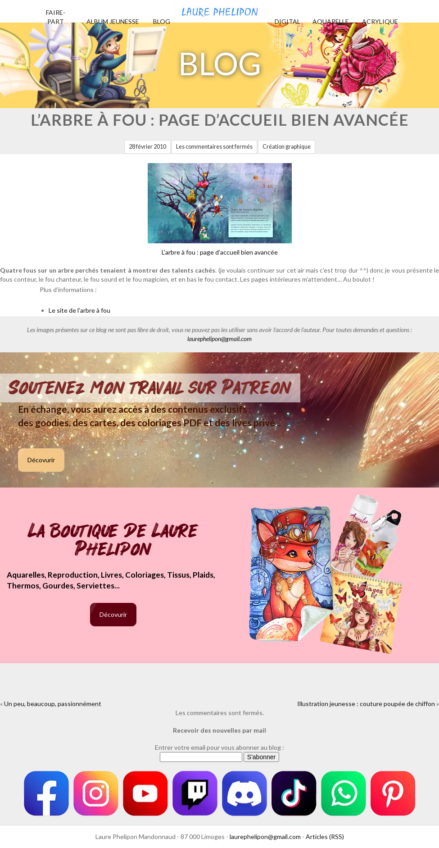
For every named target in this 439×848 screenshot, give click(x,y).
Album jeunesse (112, 21)
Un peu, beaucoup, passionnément (52, 703)
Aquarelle (330, 21)
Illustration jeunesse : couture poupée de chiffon (366, 703)
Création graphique (286, 146)
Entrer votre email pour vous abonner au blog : (219, 747)
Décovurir (41, 460)
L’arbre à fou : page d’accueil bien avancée (220, 209)
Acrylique (380, 21)
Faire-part (55, 17)
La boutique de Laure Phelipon (113, 541)
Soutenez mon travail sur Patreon (150, 388)
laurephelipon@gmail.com (219, 338)
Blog (161, 21)
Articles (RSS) (325, 836)
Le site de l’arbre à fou (79, 310)
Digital (287, 21)
